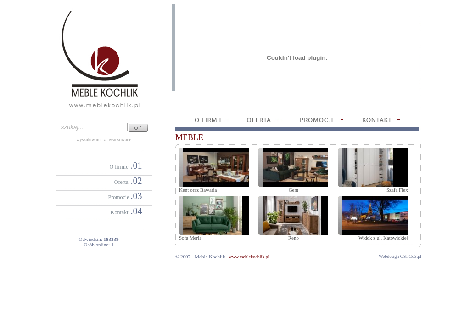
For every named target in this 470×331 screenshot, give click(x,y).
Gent (293, 190)
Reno (293, 237)
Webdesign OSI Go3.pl (400, 256)
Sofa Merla (190, 237)
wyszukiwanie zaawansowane (103, 139)
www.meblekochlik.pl (249, 256)
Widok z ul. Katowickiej (383, 237)
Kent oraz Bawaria (198, 190)
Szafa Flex (397, 190)
